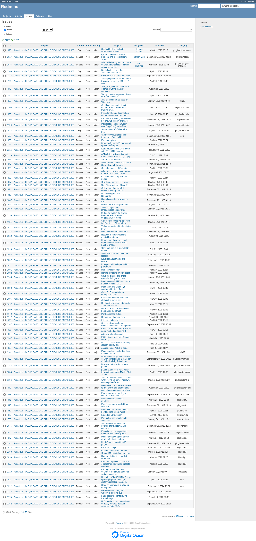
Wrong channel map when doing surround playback (116, 95)
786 (9, 419)
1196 (9, 380)
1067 (9, 260)
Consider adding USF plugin (114, 168)
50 (26, 512)
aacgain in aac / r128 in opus (114, 348)
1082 (9, 432)
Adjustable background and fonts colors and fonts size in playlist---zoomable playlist (116, 64)
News (50, 16)
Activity (18, 16)
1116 (9, 150)
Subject (117, 45)
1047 (9, 200)
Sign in (243, 1)
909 (9, 464)
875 (9, 415)
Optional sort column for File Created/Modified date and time (115, 452)
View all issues (206, 27)
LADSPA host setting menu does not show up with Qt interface (116, 119)
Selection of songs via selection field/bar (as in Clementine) (115, 222)
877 (9, 438)
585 (9, 136)
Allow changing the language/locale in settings (113, 208)
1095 (9, 293)
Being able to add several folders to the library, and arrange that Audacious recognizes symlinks (116, 387)
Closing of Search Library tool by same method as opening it (116, 329)
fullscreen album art (110, 320)
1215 (9, 242)
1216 (9, 249)
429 (9, 394)
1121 (9, 172)
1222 (9, 486)
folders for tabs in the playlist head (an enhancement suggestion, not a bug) (114, 215)
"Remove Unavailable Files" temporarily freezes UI (113, 136)
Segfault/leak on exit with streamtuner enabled (112, 50)
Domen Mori (138, 57)
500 (9, 320)
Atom (181, 516)
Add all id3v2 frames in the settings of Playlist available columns (113, 425)
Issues (29, 16)
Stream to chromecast (111, 159)
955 (9, 140)
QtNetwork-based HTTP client (114, 182)
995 (9, 334)
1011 (9, 227)
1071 (9, 265)
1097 (9, 304)
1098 (9, 457)
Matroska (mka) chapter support (115, 204)
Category (183, 45)
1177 (9, 317)
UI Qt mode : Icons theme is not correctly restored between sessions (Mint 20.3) (115, 503)
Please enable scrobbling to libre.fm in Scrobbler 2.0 (113, 394)
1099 (9, 310)
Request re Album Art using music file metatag (113, 236)
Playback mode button (111, 314)
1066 (9, 254)
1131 (9, 222)
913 (9, 405)
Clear (16, 40)
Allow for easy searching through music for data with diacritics (116, 172)
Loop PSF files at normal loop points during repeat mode (114, 410)
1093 (9, 288)
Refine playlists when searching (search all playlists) (115, 343)
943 (9, 388)
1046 (9, 426)
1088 (9, 372)
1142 (9, 443)
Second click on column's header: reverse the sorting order (116, 324)
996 (9, 344)
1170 (9, 314)
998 (9, 348)
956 (9, 159)
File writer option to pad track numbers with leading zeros (114, 432)
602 (9, 479)
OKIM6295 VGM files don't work (115, 75)
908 (9, 185)
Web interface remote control (114, 232)
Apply (7, 40)
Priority (96, 45)
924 (9, 189)
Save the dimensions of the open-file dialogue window (113, 277)
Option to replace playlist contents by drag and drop (113, 189)
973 (9, 89)
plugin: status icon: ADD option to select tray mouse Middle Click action (116, 372)
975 (9, 50)
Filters (8, 26)
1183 (9, 365)
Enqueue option (108, 140)
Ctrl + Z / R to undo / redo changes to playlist (112, 293)
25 (22, 512)
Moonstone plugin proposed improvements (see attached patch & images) (114, 242)
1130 (9, 215)
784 (9, 81)
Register (251, 1)
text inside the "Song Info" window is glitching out (113, 491)
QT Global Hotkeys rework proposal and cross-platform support (114, 57)
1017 (9, 57)
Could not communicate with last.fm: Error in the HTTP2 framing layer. (114, 107)
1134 (9, 232)
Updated (160, 45)
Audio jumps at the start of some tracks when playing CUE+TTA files (116, 81)
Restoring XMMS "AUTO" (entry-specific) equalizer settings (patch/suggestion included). (116, 479)
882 (9, 178)
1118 (9, 472)
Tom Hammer (139, 64)
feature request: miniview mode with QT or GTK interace (115, 150)
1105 (9, 120)
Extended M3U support (111, 415)
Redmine (119, 523)
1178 (9, 492)
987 (9, 330)
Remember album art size (113, 317)
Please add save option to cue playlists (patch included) (115, 438)
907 (9, 182)
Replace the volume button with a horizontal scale (115, 304)
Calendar (40, 16)
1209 (9, 71)
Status (9, 30)
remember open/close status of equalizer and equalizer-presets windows (115, 464)
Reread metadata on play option (115, 273)
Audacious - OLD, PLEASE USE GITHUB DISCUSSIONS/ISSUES (44, 50)
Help (16, 1)
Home (3, 1)
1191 (9, 144)
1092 (9, 273)
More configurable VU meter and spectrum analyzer (116, 144)
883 (9, 168)
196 (9, 95)
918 (9, 195)
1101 (9, 352)
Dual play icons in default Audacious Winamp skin (112, 71)
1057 (9, 204)
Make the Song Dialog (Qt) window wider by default (113, 288)
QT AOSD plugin (108, 447)
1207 (9, 338)
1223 (9, 75)
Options (9, 34)
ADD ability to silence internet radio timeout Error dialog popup (115, 155)
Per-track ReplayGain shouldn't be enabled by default (115, 309)
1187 (9, 324)
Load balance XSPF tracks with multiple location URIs (115, 282)
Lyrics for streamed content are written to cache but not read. (115, 114)
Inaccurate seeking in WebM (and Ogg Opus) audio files (114, 125)
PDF (192, 516)
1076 (9, 65)
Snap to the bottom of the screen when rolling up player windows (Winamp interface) (116, 380)
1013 (9, 236)
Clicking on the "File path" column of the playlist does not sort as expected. (115, 471)
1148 (9, 277)
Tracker (80, 45)
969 (9, 359)
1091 (9, 270)
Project (44, 45)
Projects (10, 1)
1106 (9, 107)
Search (193, 6)
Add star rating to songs (112, 334)
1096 (9, 299)
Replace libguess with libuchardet (111, 194)
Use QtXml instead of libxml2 (114, 185)
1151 (9, 282)
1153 (9, 452)
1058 (9, 209)
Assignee (138, 45)
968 (9, 411)
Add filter (156, 30)
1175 (9, 497)
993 (9, 114)
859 (9, 101)
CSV (187, 516)
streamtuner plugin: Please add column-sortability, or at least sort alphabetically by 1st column (116, 358)
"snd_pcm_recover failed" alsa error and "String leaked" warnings (115, 88)
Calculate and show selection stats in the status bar (114, 299)
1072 (9, 447)
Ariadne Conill (138, 50)
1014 (9, 130)
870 (9, 164)
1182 (9, 504)
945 (9, 400)
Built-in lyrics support (110, 270)
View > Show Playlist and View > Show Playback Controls (116, 164)
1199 (9, 125)
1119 (9, 155)
